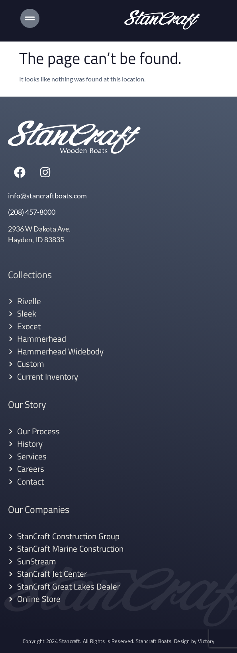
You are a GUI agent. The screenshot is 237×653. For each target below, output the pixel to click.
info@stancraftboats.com (47, 195)
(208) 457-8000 (31, 212)
